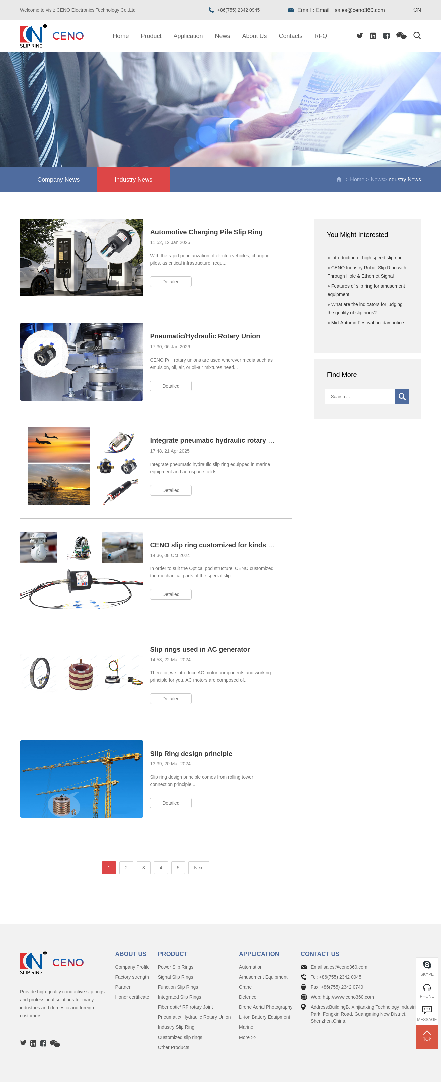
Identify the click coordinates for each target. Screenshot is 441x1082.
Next (199, 840)
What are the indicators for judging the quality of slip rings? (365, 309)
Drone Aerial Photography (265, 980)
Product (151, 36)
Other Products (173, 1020)
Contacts (291, 36)
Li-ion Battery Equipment (264, 990)
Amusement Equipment (263, 950)
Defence (247, 970)
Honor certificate (132, 970)
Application (188, 36)
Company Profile (132, 940)
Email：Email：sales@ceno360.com (336, 10)
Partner (123, 960)
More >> (247, 1010)
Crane (245, 960)
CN (417, 10)
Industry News (137, 180)
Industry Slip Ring (176, 1000)
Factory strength (132, 950)
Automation (251, 940)
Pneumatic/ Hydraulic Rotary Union (194, 990)
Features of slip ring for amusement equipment (366, 291)
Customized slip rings (180, 1010)
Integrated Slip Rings (179, 970)
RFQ (321, 36)
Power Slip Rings (176, 940)
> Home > (353, 180)
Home (121, 36)
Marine (246, 1000)
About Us (254, 36)
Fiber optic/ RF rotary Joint (185, 980)
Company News (68, 179)
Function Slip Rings (178, 960)
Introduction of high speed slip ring (365, 258)
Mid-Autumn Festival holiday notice (366, 323)
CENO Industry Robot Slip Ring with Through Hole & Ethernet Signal (367, 272)
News (222, 36)
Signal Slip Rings (175, 950)
